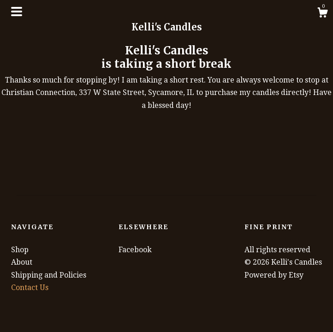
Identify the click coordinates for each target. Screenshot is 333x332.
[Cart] (322, 14)
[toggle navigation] (16, 11)
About (21, 262)
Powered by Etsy (273, 275)
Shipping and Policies (48, 275)
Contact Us (29, 287)
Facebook (135, 249)
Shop (20, 249)
